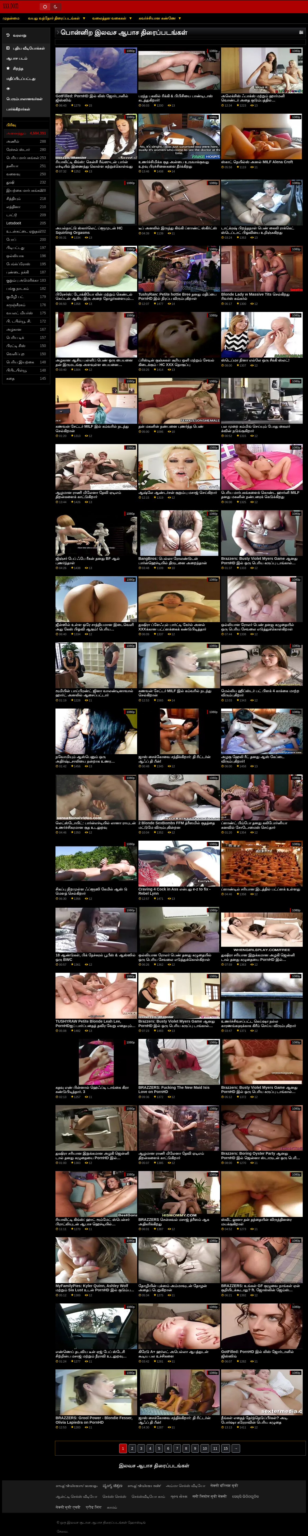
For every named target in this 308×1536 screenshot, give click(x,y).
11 (215, 1448)
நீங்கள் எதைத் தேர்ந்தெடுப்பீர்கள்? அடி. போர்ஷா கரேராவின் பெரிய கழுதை (254, 1420)
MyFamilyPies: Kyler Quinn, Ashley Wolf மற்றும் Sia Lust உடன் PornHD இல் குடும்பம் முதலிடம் (94, 1290)
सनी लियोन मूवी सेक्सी (210, 1496)
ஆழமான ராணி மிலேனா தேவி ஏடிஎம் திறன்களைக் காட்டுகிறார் (88, 494)
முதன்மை (11, 18)
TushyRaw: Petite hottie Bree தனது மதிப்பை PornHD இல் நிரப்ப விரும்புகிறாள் (177, 296)
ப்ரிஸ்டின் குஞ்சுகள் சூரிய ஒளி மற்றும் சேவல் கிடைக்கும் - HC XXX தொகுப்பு (176, 362)
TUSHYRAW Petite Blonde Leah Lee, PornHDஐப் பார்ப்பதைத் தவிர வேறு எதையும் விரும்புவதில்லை (93, 1025)
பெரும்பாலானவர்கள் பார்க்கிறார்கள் (24, 99)
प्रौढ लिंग (94, 1507)
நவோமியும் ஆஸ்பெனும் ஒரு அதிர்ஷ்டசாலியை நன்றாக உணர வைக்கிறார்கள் (83, 761)
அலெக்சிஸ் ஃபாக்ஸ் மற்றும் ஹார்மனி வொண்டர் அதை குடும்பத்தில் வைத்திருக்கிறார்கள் (253, 100)
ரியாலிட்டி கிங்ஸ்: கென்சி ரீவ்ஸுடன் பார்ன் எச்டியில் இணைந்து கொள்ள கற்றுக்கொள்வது (94, 164)
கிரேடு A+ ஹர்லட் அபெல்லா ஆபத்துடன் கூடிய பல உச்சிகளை (173, 1354)
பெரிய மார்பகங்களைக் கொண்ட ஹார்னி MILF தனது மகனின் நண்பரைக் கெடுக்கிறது (260, 494)
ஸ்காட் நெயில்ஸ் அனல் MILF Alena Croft (257, 162)
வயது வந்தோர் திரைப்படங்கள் (54, 18)
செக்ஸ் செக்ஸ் (114, 1496)
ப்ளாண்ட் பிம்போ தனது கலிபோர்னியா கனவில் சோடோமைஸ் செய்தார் (254, 825)
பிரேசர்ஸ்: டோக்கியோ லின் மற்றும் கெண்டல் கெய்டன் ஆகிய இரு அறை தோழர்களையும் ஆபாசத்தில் (93, 298)
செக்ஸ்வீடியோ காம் (148, 1496)
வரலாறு (16, 35)
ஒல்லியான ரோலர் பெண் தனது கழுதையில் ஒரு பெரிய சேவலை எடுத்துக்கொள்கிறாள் (257, 627)
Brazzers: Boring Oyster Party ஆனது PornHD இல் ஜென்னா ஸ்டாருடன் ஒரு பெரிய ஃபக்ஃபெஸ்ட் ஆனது (260, 1157)
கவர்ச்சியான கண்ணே (158, 18)
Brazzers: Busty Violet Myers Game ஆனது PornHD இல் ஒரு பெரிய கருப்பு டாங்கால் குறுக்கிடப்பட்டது (259, 562)
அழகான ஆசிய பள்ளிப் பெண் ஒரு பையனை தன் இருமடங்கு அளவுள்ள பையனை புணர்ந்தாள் (94, 364)
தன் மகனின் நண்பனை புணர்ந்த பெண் (170, 426)
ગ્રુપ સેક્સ (178, 1496)
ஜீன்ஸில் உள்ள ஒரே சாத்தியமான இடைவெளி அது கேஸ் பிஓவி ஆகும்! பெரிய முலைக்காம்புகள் (94, 629)
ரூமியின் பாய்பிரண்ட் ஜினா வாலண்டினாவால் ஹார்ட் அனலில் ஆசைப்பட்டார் (94, 693)
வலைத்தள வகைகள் (110, 18)
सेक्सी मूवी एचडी (68, 1507)
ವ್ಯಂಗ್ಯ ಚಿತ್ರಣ (112, 1486)
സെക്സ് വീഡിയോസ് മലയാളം (77, 1486)
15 (226, 1448)
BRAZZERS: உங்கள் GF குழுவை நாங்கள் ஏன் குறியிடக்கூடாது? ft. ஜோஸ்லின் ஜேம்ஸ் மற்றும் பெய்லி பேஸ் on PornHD (260, 1290)
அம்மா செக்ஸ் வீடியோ (185, 1486)
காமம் (112, 1507)
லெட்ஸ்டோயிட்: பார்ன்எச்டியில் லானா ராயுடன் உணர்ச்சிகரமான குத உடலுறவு (95, 825)
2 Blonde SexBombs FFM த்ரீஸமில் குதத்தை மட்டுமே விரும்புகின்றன (176, 825)
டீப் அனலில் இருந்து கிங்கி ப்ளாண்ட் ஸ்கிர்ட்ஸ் (177, 228)
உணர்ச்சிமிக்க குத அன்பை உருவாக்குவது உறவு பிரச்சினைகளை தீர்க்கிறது (173, 164)
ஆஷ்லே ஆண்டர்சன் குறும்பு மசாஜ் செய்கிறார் (177, 492)
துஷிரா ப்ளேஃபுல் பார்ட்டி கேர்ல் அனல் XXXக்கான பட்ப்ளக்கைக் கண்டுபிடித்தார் (172, 627)
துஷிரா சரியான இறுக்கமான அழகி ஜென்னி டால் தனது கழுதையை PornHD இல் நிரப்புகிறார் (258, 959)
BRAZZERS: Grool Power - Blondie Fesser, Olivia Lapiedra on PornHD (93, 1420)
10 (205, 1448)
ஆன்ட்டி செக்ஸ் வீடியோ (76, 1496)
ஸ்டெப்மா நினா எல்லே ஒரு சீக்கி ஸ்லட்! (255, 360)
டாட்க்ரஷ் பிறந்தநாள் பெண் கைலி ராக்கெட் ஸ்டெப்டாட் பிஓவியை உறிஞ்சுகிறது (257, 230)
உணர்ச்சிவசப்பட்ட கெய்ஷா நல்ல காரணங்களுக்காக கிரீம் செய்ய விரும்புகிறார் (258, 1023)
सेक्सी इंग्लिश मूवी (224, 1486)
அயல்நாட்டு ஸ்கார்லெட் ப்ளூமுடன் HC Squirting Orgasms (89, 230)
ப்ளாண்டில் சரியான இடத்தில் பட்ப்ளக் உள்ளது (260, 889)
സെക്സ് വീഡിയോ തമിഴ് (144, 1486)
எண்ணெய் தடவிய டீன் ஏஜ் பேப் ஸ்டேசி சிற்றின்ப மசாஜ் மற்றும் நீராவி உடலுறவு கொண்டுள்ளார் (90, 1356)
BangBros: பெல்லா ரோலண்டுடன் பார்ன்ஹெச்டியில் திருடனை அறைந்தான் (172, 560)
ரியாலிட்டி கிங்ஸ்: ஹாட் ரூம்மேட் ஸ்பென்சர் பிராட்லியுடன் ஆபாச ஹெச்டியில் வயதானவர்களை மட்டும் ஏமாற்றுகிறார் (92, 1223)
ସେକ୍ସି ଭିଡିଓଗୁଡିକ (245, 1496)
